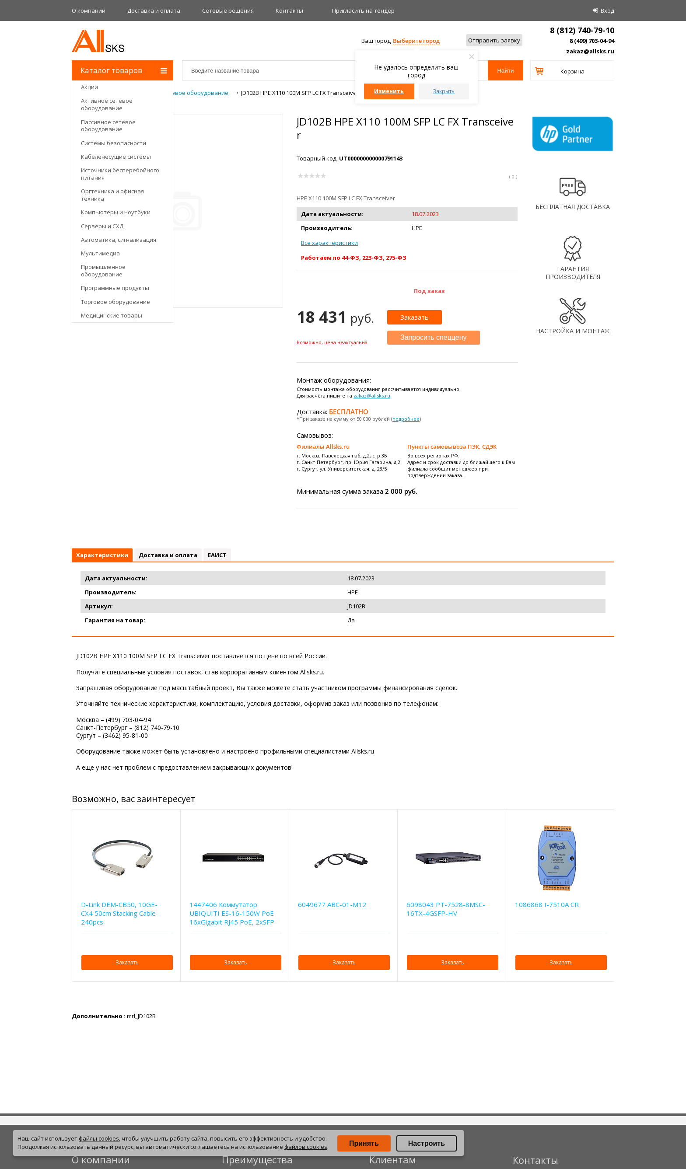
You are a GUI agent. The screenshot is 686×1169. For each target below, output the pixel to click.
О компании (88, 10)
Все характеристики (329, 243)
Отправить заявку (494, 40)
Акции (89, 87)
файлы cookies (99, 1138)
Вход (607, 10)
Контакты (289, 10)
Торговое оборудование (115, 302)
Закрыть (444, 91)
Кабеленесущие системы (116, 157)
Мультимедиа (100, 253)
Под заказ (429, 291)
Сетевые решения (228, 10)
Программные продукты (115, 288)
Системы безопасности (113, 143)
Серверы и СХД (102, 226)
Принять (364, 1143)
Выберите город (416, 41)
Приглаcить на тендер (363, 10)
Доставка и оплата (153, 10)
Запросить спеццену (433, 337)
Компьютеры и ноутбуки (115, 212)
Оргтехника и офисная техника (112, 194)
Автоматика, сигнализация (118, 240)
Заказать (414, 317)
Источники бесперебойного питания (120, 173)
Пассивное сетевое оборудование (108, 125)
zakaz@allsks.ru (590, 51)
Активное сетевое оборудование (107, 104)
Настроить (426, 1143)
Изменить (389, 91)
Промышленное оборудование (103, 270)
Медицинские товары (111, 315)
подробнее (406, 418)
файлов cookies (305, 1147)
